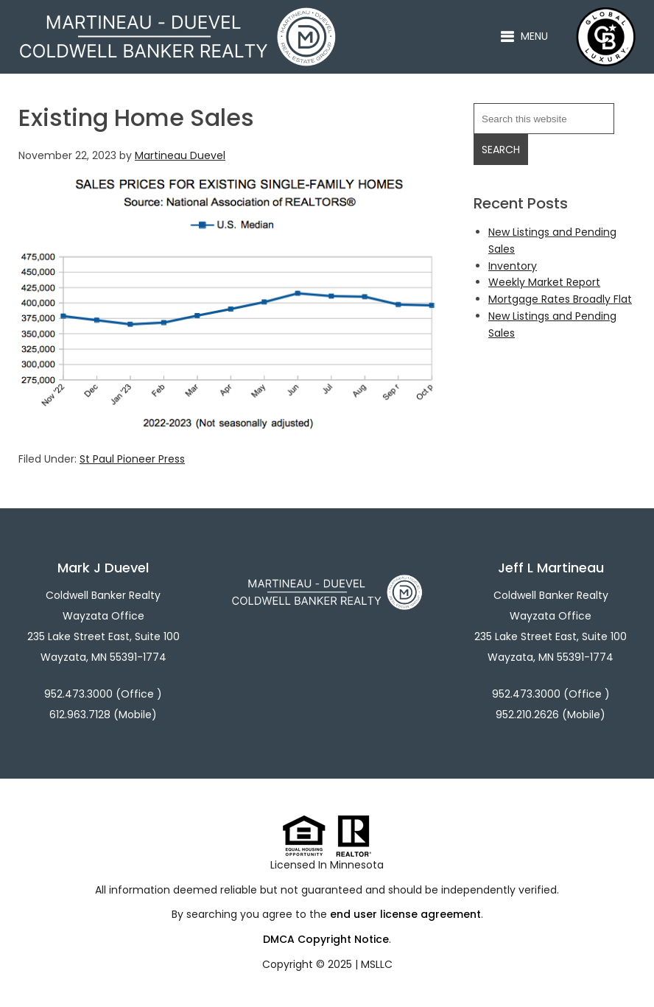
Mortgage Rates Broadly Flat (560, 299)
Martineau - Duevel (177, 15)
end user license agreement (405, 914)
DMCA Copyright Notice (326, 939)
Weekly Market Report (544, 282)
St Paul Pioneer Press (132, 459)
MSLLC (377, 964)
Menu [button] (534, 36)
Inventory (512, 266)
